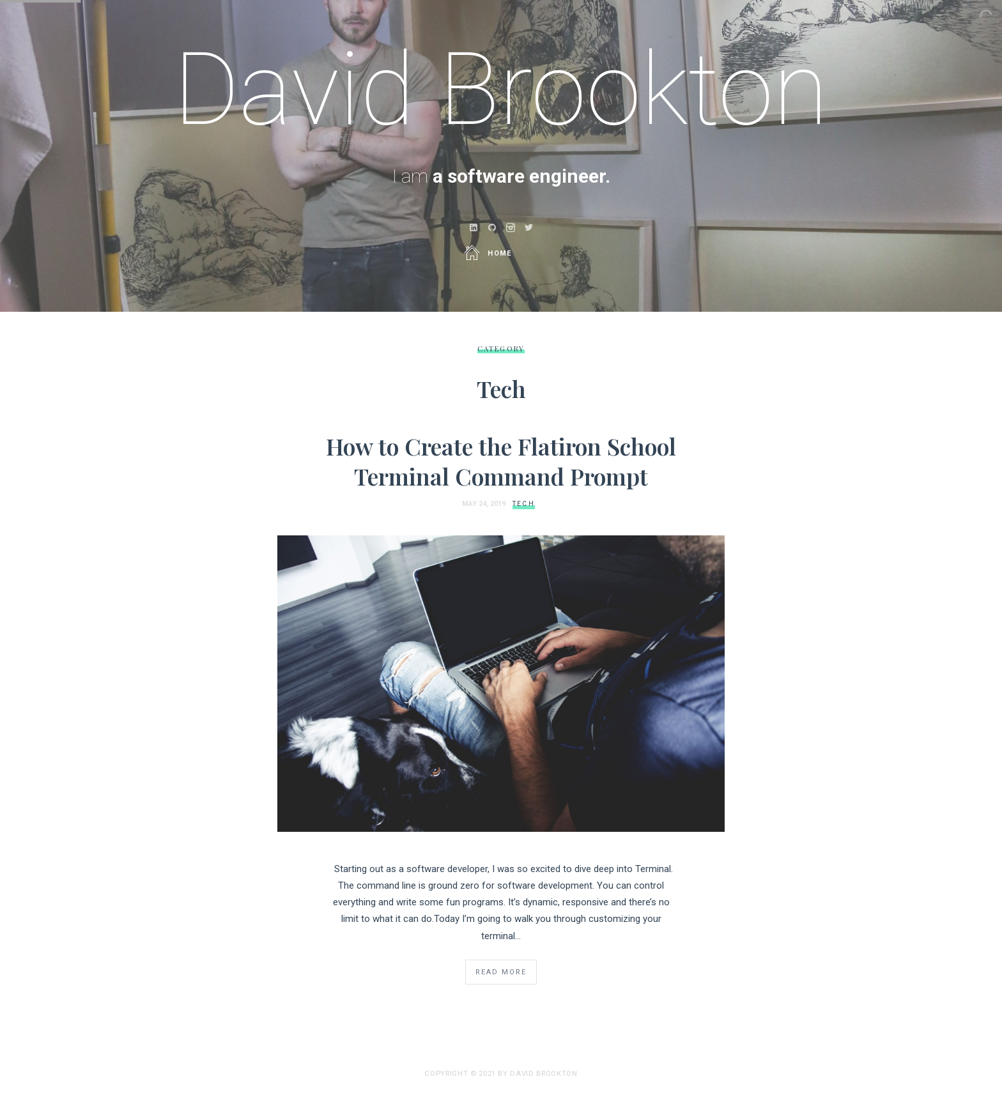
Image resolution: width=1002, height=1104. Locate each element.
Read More (501, 972)
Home (488, 253)
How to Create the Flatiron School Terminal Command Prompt (501, 461)
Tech (524, 503)
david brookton (543, 1073)
